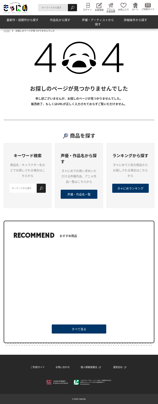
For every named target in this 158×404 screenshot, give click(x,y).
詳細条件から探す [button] (135, 20)
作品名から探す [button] (60, 20)
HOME (7, 30)
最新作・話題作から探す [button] (23, 20)
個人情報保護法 (91, 367)
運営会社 (119, 367)
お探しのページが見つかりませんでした (35, 30)
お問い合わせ (63, 367)
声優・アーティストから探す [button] (98, 22)
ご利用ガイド (38, 367)
